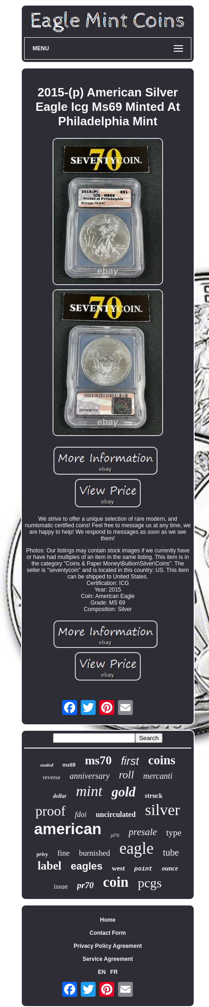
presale (143, 831)
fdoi (80, 814)
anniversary (90, 776)
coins (162, 760)
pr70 (85, 885)
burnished (94, 853)
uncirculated (116, 814)
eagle (136, 848)
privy (42, 854)
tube (171, 852)
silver (162, 809)
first (130, 761)
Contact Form (108, 933)
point (143, 868)
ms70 (98, 760)
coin (116, 882)
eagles (87, 866)
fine (63, 853)
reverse (51, 777)
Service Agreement (108, 959)
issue (61, 886)
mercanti (157, 776)
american (67, 828)
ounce (170, 868)
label (49, 865)
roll (126, 775)
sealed (46, 765)
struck (154, 795)
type (174, 832)
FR (114, 972)
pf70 (115, 835)
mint (89, 790)
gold (123, 791)
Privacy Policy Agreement (108, 946)
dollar (59, 796)
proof (50, 810)
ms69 (69, 765)
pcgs (150, 883)
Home (107, 920)
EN (102, 972)
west (118, 868)
